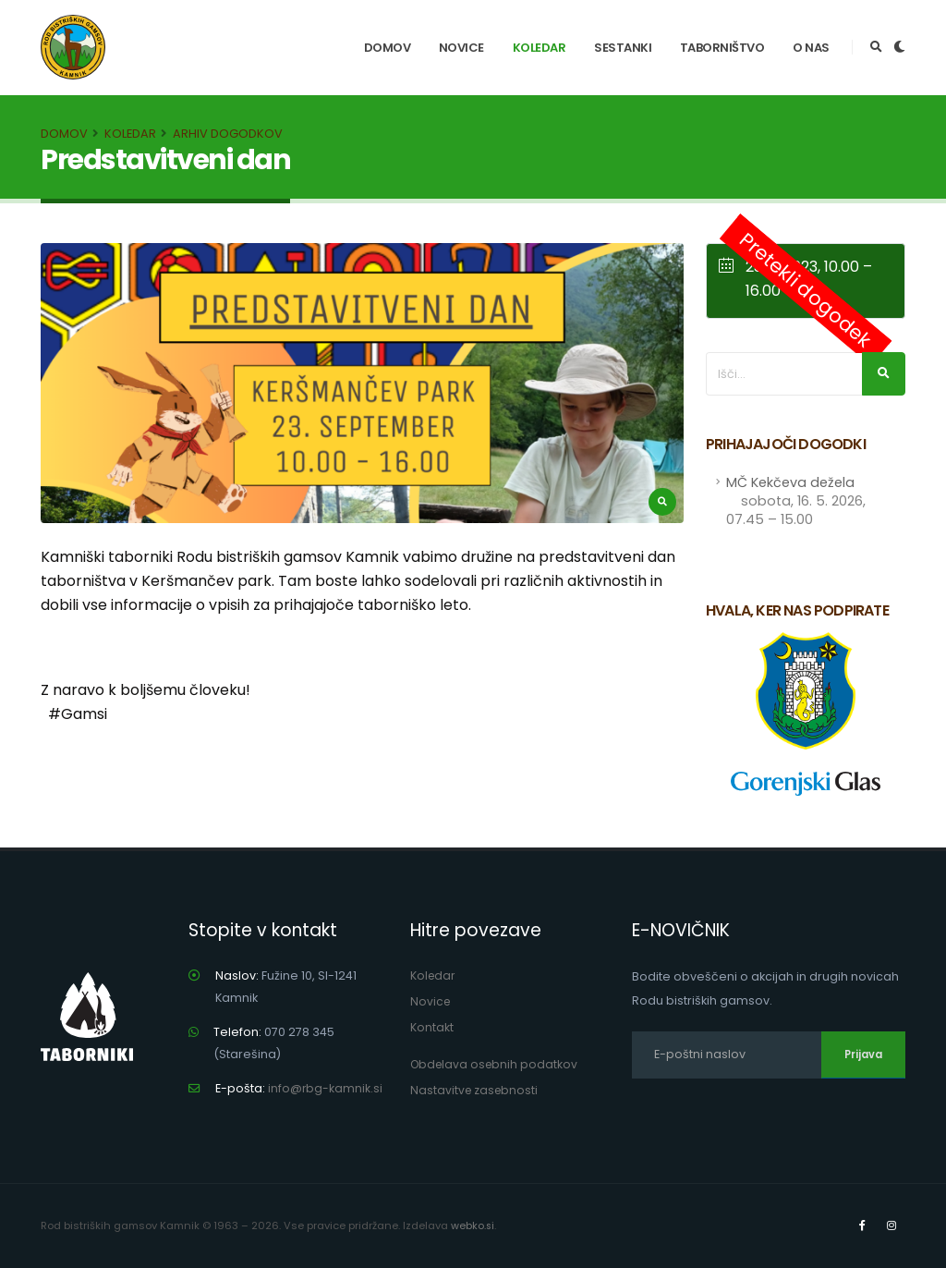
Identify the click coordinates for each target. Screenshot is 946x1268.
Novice (461, 47)
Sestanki (622, 47)
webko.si (473, 1225)
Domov (387, 47)
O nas (811, 47)
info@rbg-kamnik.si (325, 1088)
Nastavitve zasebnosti (475, 1090)
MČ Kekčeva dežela (796, 501)
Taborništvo (722, 47)
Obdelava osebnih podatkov (496, 1064)
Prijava (863, 1054)
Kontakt (432, 1027)
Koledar (539, 47)
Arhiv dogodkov (228, 133)
